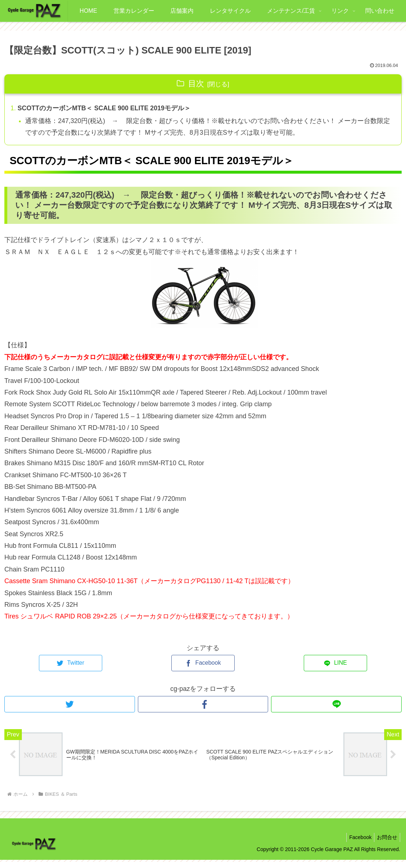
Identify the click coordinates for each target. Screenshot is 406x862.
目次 (196, 83)
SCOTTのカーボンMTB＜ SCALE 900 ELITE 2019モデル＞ (105, 108)
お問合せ (386, 839)
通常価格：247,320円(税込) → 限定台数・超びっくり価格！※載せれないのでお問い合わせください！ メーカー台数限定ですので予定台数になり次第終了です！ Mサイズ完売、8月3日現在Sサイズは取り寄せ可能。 (205, 127)
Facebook (357, 839)
